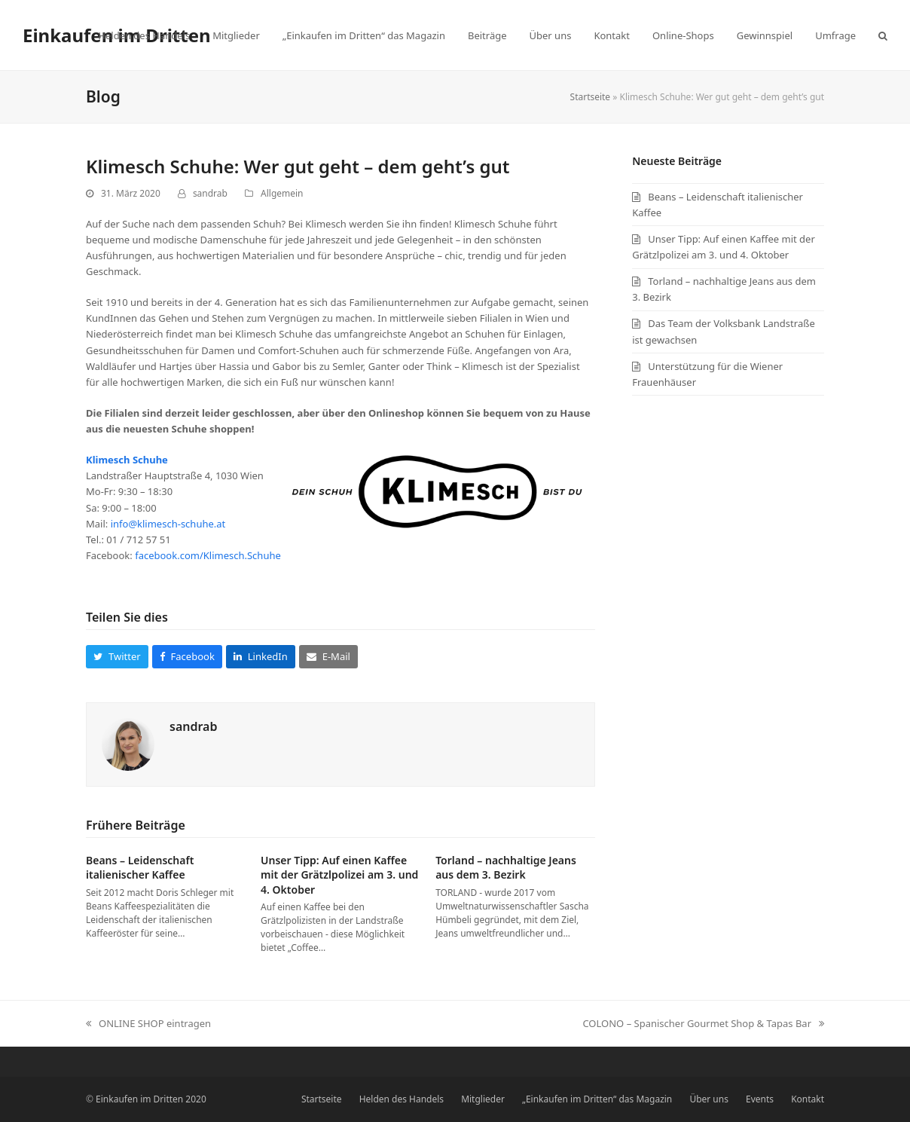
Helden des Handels (401, 1099)
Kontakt (807, 1099)
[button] (883, 35)
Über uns (708, 1099)
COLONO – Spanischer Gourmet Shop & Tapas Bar (703, 1024)
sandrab (210, 193)
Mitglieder (483, 1099)
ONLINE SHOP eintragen (148, 1024)
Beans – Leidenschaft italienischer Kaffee (140, 867)
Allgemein (282, 193)
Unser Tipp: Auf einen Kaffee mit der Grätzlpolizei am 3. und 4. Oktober (339, 875)
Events (760, 1099)
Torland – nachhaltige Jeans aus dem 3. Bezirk (505, 867)
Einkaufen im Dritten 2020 (151, 1099)
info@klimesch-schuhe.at (168, 523)
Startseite (590, 96)
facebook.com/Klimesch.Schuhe (208, 555)
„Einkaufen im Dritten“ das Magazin (597, 1099)
